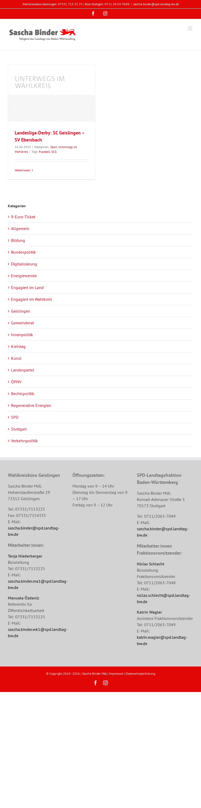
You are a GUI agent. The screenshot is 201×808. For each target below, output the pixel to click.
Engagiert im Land (27, 287)
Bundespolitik (23, 252)
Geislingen (20, 311)
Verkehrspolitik (24, 440)
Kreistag (18, 346)
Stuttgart (19, 429)
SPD (14, 417)
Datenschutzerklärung (140, 673)
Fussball (44, 152)
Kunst (16, 358)
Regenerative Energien (31, 405)
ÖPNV (16, 381)
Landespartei (22, 370)
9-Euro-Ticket (23, 216)
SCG (54, 152)
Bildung (18, 240)
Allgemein (20, 228)
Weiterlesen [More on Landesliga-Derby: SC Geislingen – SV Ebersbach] (22, 170)
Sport (53, 147)
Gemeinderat (22, 322)
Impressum (116, 673)
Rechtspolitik (22, 393)
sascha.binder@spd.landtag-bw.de (156, 4)
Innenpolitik (22, 334)
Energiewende (24, 275)
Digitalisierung (24, 263)
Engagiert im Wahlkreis (31, 299)
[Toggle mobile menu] (190, 28)
